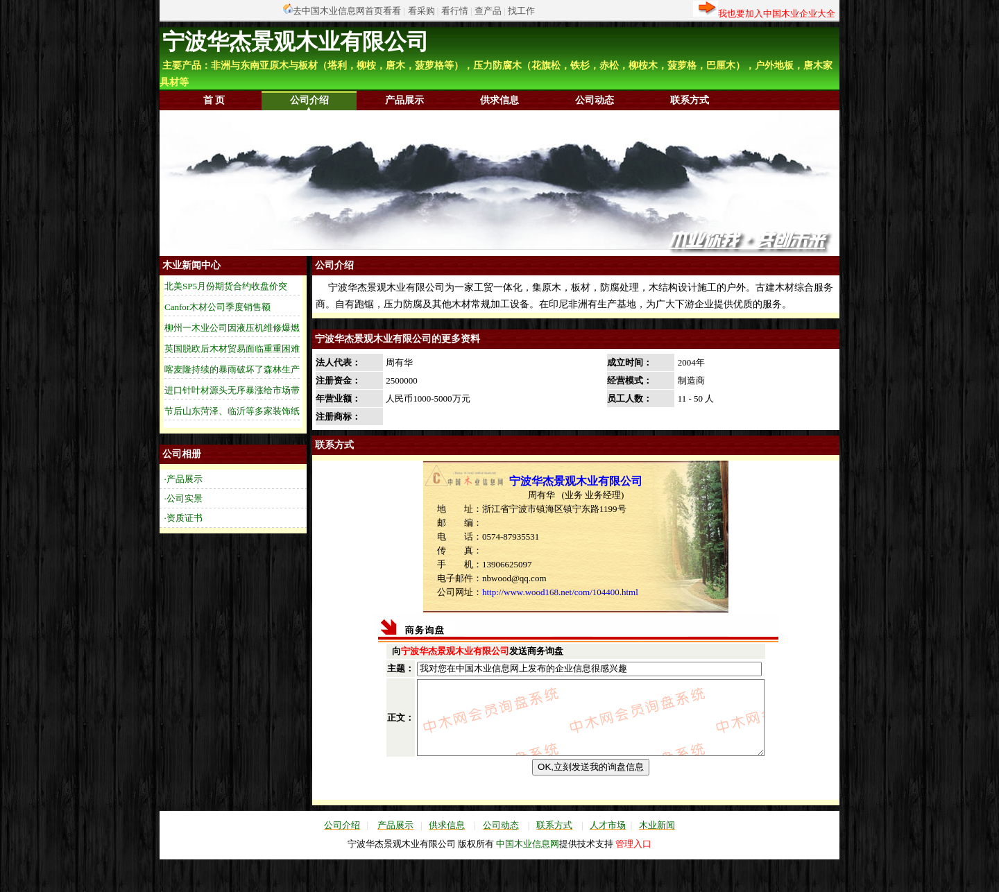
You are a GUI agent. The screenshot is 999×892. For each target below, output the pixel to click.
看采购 (421, 11)
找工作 (521, 11)
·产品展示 (183, 479)
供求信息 (499, 100)
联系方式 (689, 100)
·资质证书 (183, 518)
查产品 (488, 11)
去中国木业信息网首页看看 (347, 11)
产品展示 (404, 100)
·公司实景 (183, 498)
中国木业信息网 (527, 871)
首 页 (214, 100)
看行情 (454, 11)
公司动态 (594, 100)
